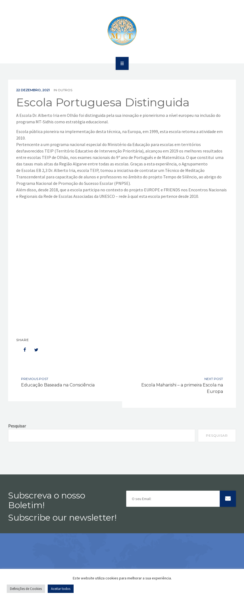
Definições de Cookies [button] (26, 588)
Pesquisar (17, 426)
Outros (65, 90)
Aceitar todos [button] (60, 588)
